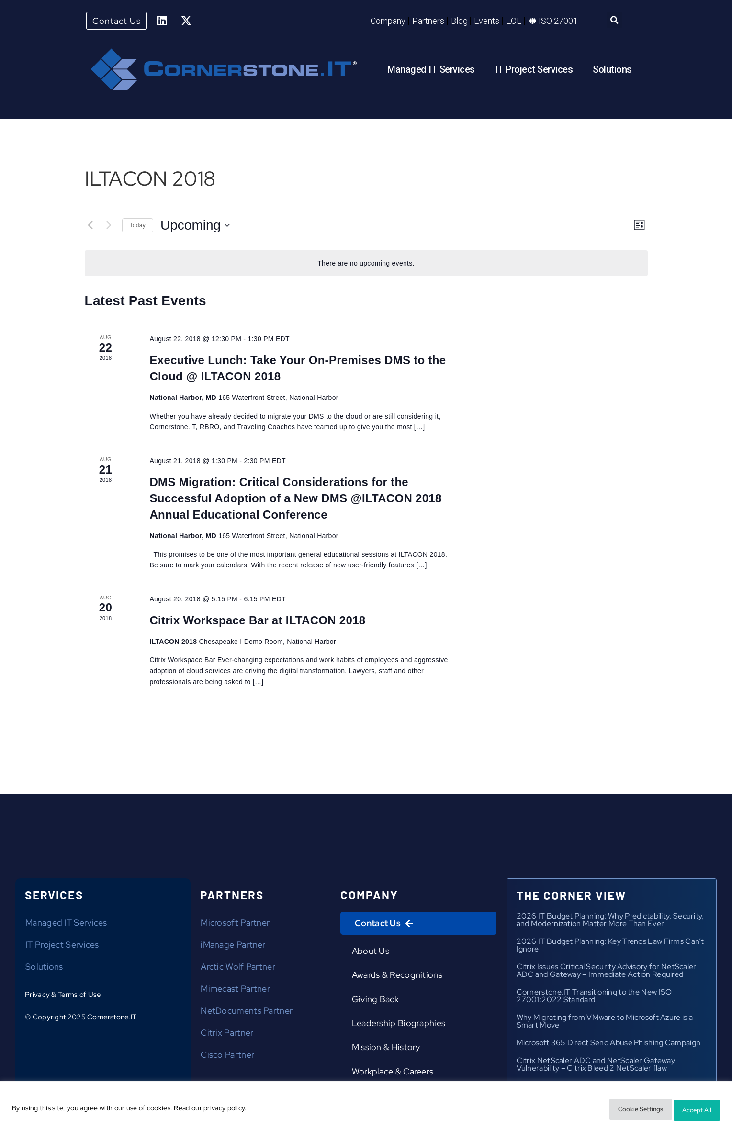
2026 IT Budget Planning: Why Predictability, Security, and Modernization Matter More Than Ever (610, 922)
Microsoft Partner (235, 924)
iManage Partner (233, 946)
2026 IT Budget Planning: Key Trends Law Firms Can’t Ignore (610, 947)
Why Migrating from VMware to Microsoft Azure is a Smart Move (605, 1023)
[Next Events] (109, 227)
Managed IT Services (431, 71)
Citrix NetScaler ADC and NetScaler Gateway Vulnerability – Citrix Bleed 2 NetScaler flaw (596, 1066)
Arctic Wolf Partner (238, 968)
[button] (614, 21)
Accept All (691, 1110)
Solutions (612, 71)
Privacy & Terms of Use (63, 997)
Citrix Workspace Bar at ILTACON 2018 (257, 622)
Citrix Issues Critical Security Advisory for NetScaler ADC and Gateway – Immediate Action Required (607, 973)
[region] (366, 1107)
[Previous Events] (90, 227)
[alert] (366, 265)
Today (138, 227)
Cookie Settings (620, 1110)
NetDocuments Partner (247, 1012)
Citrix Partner (227, 1034)
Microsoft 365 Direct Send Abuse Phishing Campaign (609, 1045)
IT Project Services (534, 71)
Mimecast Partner (235, 990)
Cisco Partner (227, 1057)
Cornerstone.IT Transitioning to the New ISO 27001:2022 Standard (594, 998)
